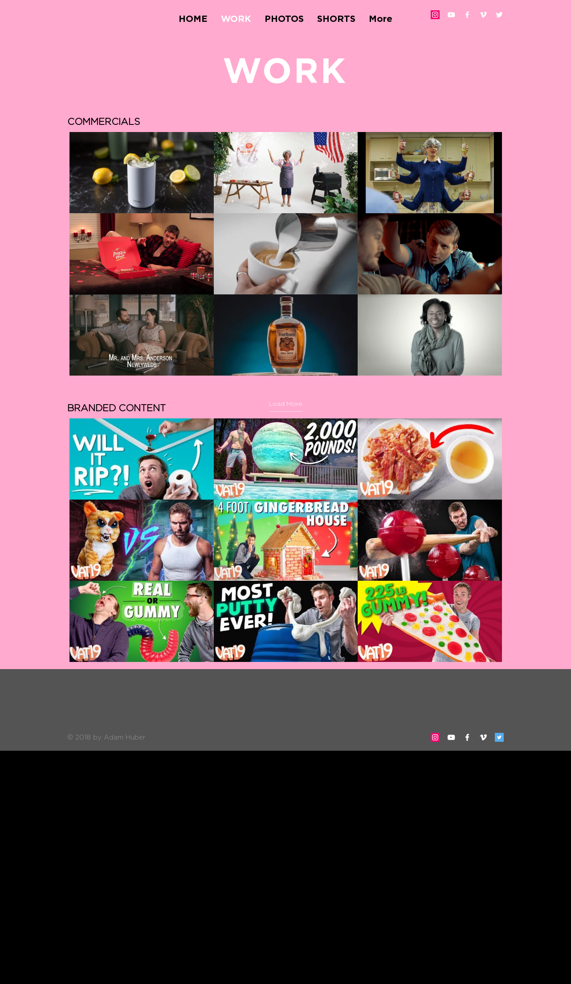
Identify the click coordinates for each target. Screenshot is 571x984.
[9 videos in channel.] (286, 540)
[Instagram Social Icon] (435, 14)
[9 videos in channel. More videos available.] (286, 253)
